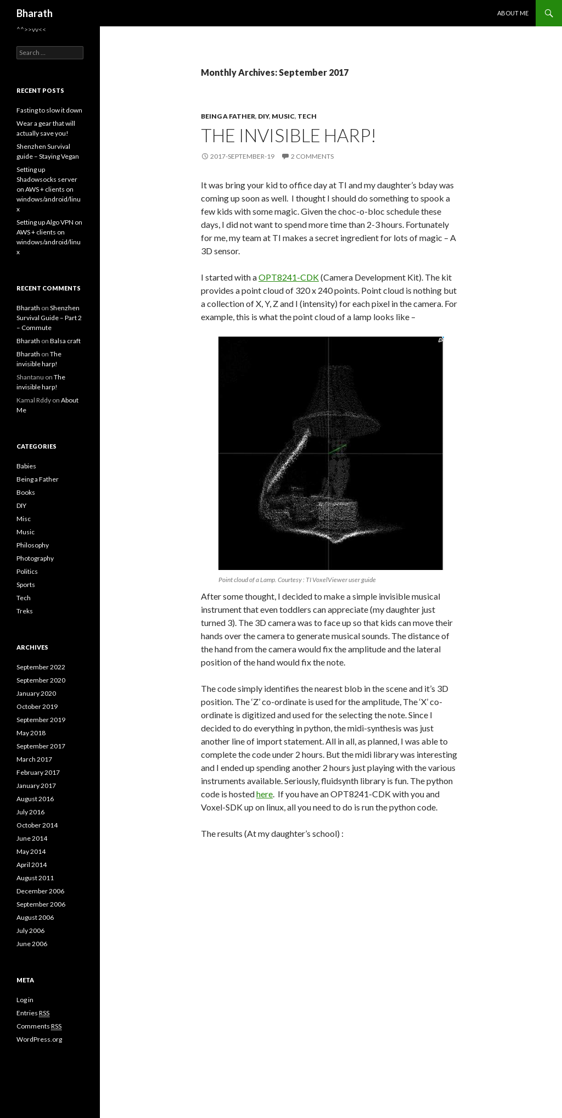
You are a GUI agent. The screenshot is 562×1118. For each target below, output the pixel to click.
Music (283, 116)
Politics (27, 571)
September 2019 (40, 719)
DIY (263, 116)
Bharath (34, 13)
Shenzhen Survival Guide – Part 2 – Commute (49, 318)
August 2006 (35, 917)
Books (25, 492)
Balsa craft (65, 341)
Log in (24, 1000)
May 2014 (31, 851)
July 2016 (30, 812)
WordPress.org (39, 1039)
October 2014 (37, 825)
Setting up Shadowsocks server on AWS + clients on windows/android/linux (48, 189)
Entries (32, 1013)
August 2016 (35, 799)
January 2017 (36, 785)
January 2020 (36, 693)
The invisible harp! (288, 135)
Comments (38, 1026)
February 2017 (38, 772)
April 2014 (31, 864)
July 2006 (30, 930)
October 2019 (37, 706)
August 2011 (35, 878)
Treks (24, 611)
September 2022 (40, 667)
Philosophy (32, 545)
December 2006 (40, 891)
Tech (307, 116)
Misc (23, 519)
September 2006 (40, 904)
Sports (25, 584)
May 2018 (31, 733)
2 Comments (312, 156)
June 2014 (31, 838)
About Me (513, 12)
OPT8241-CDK (288, 277)
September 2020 (40, 680)
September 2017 (40, 746)
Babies (26, 466)
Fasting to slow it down (49, 110)
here (264, 794)
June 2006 (31, 944)
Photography (35, 558)
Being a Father (228, 116)
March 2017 (34, 759)
